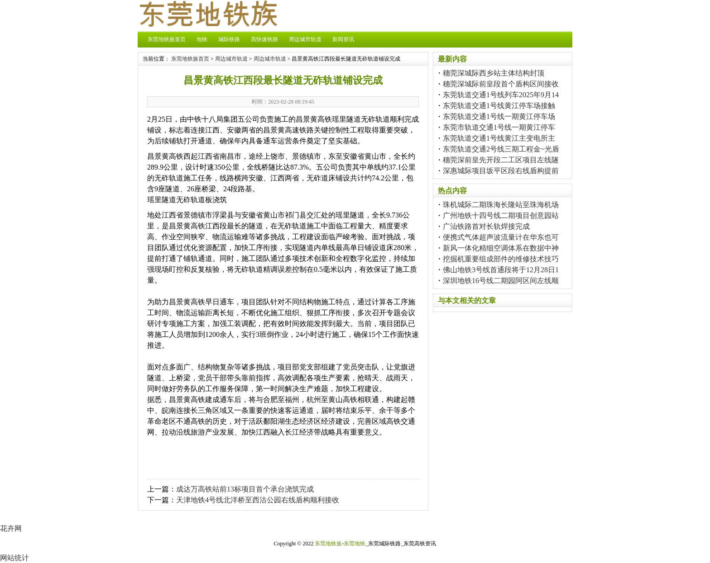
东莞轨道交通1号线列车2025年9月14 (501, 95)
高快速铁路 (264, 39)
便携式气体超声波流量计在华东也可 (501, 237)
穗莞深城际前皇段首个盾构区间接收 (501, 84)
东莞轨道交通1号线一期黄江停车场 (499, 116)
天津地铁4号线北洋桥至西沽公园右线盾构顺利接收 (257, 500)
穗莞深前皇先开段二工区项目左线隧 (501, 160)
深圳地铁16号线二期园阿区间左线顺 (501, 280)
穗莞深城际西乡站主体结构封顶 (493, 73)
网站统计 (14, 558)
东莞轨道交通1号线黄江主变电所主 (499, 138)
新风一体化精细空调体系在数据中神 (501, 248)
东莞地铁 (354, 543)
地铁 (202, 39)
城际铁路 (229, 39)
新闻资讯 (343, 39)
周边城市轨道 (305, 39)
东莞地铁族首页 (167, 39)
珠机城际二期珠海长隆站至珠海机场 (501, 204)
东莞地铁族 (328, 543)
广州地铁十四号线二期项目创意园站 (501, 215)
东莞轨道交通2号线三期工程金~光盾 (501, 149)
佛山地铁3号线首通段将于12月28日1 (501, 270)
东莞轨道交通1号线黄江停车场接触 (499, 105)
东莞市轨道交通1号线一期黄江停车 (499, 127)
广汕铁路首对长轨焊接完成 (486, 226)
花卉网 (11, 528)
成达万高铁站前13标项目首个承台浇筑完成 (245, 489)
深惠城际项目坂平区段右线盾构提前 (501, 171)
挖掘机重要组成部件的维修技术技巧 (501, 259)
